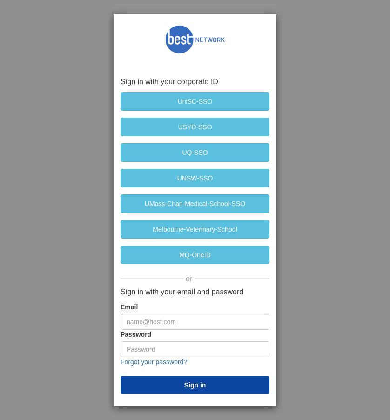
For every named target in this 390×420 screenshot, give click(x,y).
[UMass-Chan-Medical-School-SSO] (195, 203)
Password (136, 334)
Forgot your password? (154, 362)
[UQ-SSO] (195, 152)
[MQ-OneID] (195, 255)
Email (129, 307)
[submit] (195, 385)
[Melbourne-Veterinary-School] (195, 229)
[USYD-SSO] (195, 127)
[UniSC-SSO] (195, 101)
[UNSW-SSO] (195, 178)
